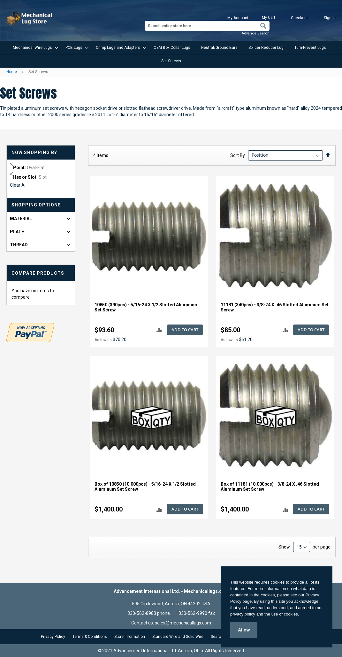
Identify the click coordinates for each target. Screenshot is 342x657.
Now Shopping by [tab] (34, 152)
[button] (159, 330)
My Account (237, 18)
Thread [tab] (19, 244)
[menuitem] (33, 47)
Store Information (129, 636)
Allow (244, 629)
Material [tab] (21, 218)
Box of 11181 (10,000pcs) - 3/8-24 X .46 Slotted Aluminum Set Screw (270, 487)
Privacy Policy (53, 636)
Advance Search (256, 33)
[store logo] (30, 19)
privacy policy (242, 614)
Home (12, 72)
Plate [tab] (17, 231)
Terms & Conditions (89, 636)
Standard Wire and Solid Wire (177, 636)
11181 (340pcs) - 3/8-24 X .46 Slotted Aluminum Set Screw (275, 307)
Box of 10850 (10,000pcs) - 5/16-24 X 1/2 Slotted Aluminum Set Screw (145, 487)
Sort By (237, 155)
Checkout (299, 18)
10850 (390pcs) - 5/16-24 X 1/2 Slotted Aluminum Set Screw (146, 307)
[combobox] (207, 26)
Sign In (330, 18)
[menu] (171, 54)
